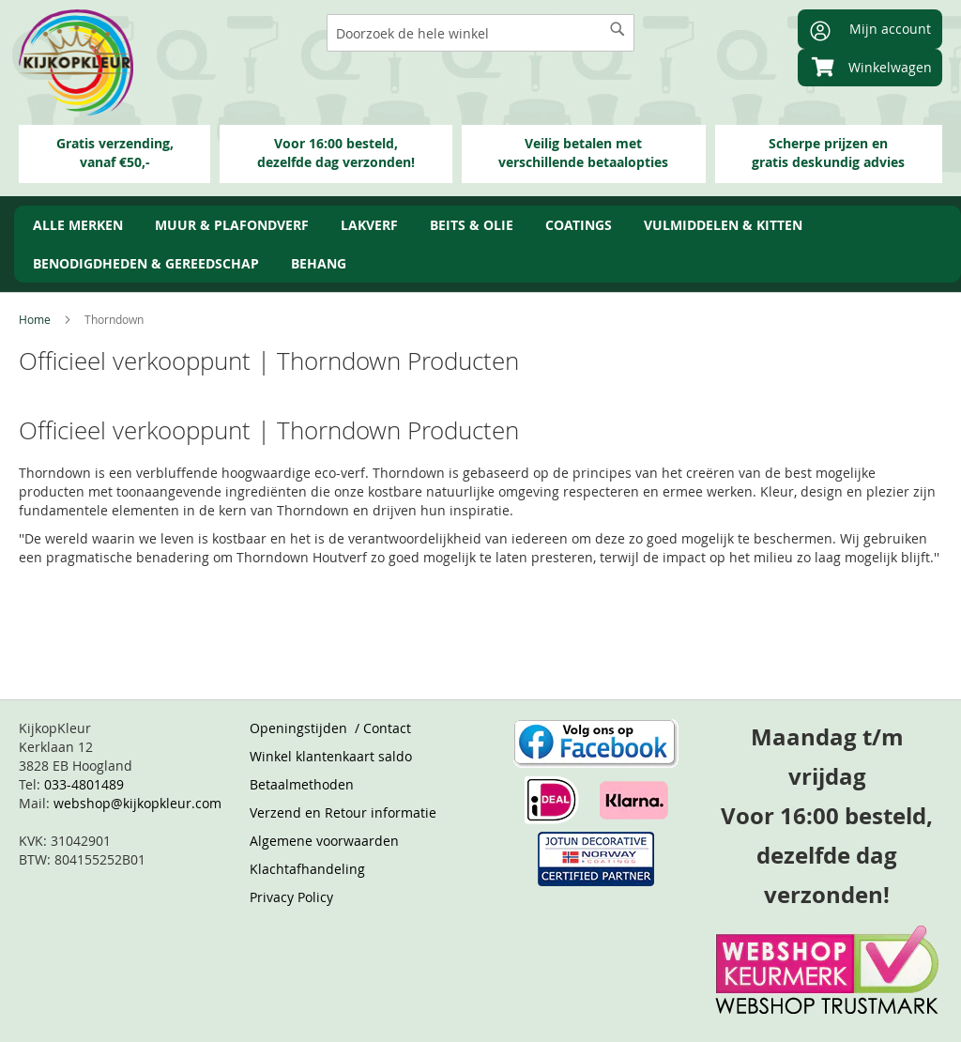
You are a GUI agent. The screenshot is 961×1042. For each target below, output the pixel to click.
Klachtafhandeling (307, 869)
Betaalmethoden (302, 784)
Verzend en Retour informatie (343, 812)
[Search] (617, 29)
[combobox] (480, 33)
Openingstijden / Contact (330, 728)
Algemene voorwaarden (324, 841)
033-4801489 (84, 784)
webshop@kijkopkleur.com (137, 803)
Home (36, 319)
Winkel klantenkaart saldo (331, 756)
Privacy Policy (291, 897)
